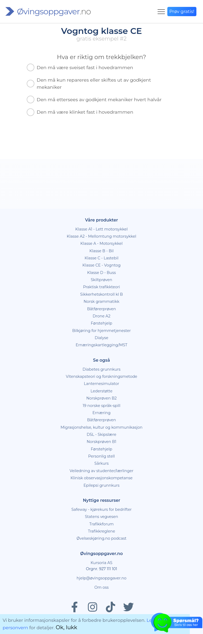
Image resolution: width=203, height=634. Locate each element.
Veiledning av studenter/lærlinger (101, 470)
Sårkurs (101, 463)
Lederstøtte (102, 391)
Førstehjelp (101, 323)
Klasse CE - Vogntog (101, 265)
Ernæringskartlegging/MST (101, 345)
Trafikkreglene (101, 531)
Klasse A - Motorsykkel (101, 243)
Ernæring (101, 412)
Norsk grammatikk (101, 301)
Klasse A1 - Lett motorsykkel (101, 229)
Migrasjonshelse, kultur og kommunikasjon (101, 427)
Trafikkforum (101, 524)
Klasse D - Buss (101, 272)
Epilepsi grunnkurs (101, 485)
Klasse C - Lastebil (101, 258)
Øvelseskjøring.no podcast (102, 538)
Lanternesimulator (101, 383)
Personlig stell (101, 456)
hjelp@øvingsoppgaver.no (101, 578)
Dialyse (101, 337)
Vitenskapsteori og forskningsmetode (101, 376)
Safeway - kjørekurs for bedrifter (101, 509)
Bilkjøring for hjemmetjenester (101, 330)
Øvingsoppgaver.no (101, 553)
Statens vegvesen (101, 516)
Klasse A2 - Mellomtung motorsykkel (101, 236)
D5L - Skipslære (101, 434)
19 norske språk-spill (102, 405)
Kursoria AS (101, 562)
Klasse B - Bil (101, 251)
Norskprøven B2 (101, 398)
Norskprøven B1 (101, 441)
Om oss (101, 587)
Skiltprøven (101, 279)
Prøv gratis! (182, 11)
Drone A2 (101, 316)
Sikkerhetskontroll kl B (101, 294)
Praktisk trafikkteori (101, 287)
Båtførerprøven (101, 309)
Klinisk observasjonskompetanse (102, 478)
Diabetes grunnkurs (101, 369)
